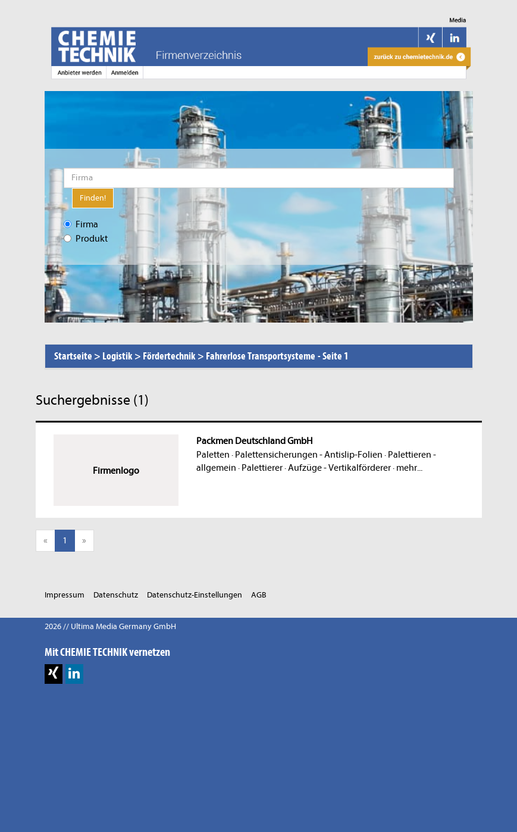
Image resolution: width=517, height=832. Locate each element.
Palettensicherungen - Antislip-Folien (309, 454)
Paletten (213, 454)
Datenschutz (115, 595)
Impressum (64, 595)
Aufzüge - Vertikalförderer (339, 467)
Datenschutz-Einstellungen (194, 595)
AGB (259, 595)
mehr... (409, 467)
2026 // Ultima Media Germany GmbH (110, 626)
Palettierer (262, 467)
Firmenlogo (116, 470)
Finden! (93, 198)
